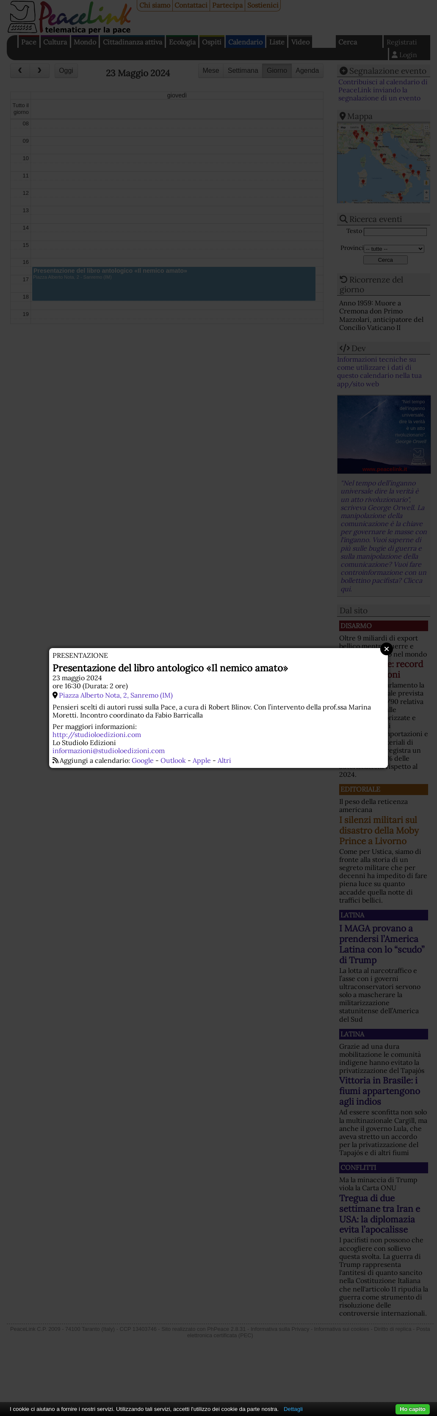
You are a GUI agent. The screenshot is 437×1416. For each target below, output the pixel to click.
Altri (224, 760)
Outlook (173, 760)
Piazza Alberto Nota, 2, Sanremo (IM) (116, 695)
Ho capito (413, 1409)
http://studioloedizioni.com (97, 734)
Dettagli (293, 1409)
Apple (202, 760)
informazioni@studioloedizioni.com (109, 750)
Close (386, 649)
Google (143, 760)
